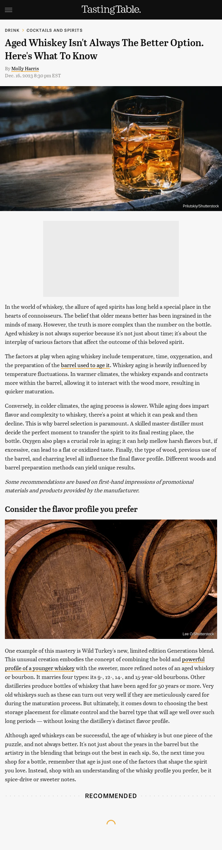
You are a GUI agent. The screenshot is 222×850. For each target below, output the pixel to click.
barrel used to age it (85, 365)
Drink (12, 30)
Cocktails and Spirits (55, 30)
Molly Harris (25, 68)
